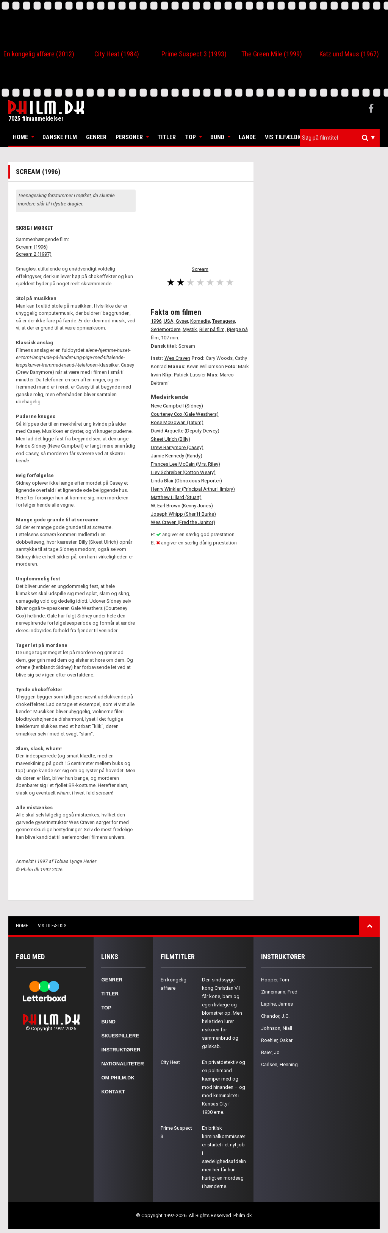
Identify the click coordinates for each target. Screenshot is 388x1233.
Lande (247, 137)
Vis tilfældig (284, 137)
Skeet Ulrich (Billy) (170, 439)
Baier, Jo (270, 1052)
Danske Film (59, 137)
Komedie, (200, 321)
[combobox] (340, 138)
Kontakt (113, 1092)
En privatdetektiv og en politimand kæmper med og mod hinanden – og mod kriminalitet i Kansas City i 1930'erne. (223, 1087)
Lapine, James (277, 1004)
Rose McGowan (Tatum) (177, 422)
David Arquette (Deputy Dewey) (185, 431)
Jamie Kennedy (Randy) (176, 456)
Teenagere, (224, 321)
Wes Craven (177, 358)
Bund (217, 137)
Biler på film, (212, 329)
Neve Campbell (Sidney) (177, 406)
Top (190, 137)
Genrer (96, 137)
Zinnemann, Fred (279, 992)
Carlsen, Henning (279, 1064)
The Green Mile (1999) (271, 54)
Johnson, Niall (276, 1028)
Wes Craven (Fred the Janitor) (183, 522)
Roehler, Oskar (277, 1040)
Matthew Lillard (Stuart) (176, 497)
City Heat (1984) (116, 54)
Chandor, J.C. (275, 1016)
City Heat (170, 1062)
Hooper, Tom (275, 980)
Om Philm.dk (117, 1078)
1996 (156, 321)
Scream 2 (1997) (34, 254)
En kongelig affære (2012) (38, 54)
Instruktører (120, 1050)
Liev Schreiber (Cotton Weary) (183, 472)
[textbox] (342, 138)
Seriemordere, (166, 329)
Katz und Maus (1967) (349, 54)
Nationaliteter (122, 1064)
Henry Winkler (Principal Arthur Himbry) (193, 489)
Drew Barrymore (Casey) (177, 447)
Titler (166, 137)
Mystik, (190, 329)
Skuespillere (120, 1036)
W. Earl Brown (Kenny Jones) (182, 505)
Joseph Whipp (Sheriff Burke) (183, 514)
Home (20, 137)
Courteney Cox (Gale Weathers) (185, 414)
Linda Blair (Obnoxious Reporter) (186, 481)
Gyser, (182, 321)
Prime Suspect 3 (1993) (194, 54)
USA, (169, 321)
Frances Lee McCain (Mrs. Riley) (185, 464)
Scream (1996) (32, 247)
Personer (129, 137)
